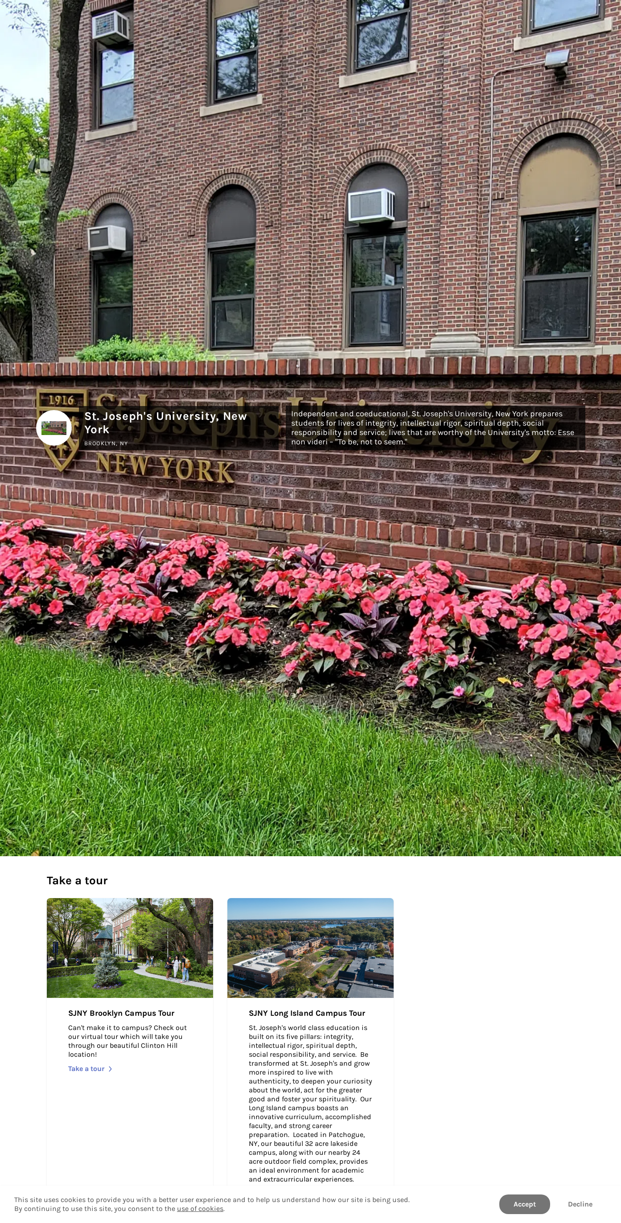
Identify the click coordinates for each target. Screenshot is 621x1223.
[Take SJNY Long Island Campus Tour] (310, 1055)
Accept (525, 1204)
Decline (580, 1204)
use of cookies (200, 1208)
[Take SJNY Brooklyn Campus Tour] (130, 1055)
